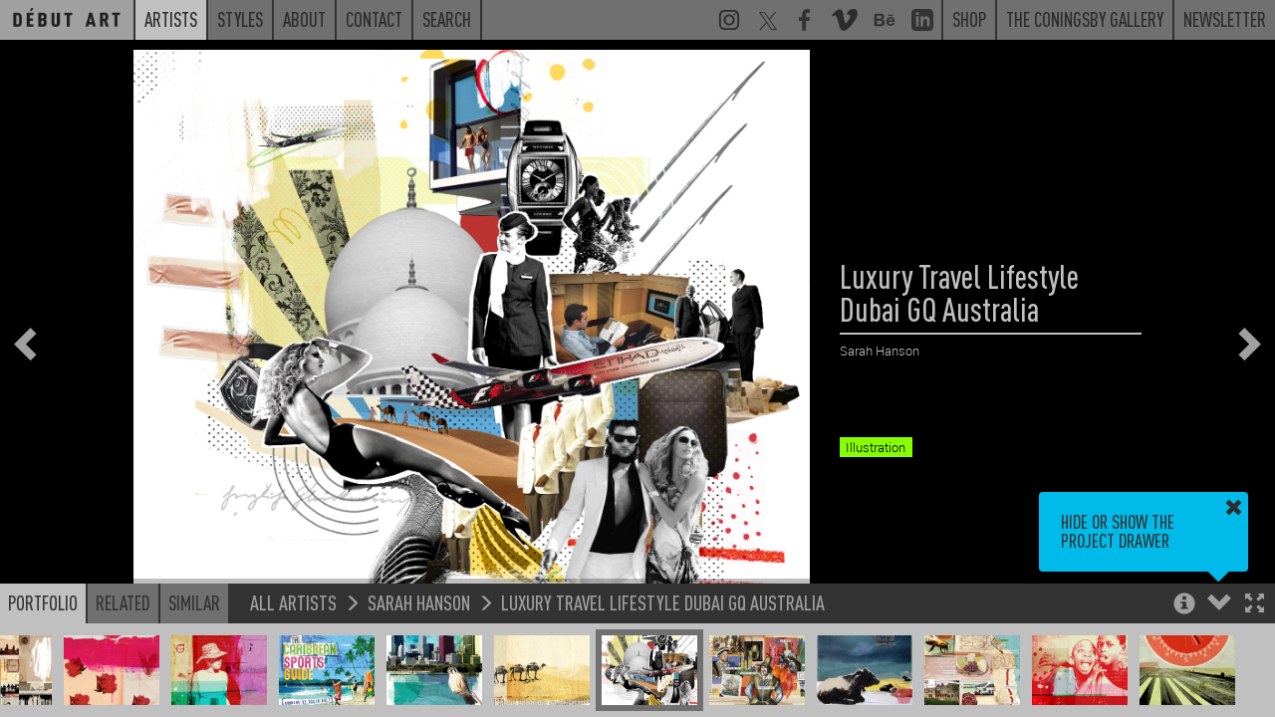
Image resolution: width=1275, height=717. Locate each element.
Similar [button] (194, 602)
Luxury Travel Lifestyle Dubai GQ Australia (663, 602)
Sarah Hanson (419, 602)
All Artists (293, 602)
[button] (1254, 605)
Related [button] (123, 602)
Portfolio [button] (43, 602)
